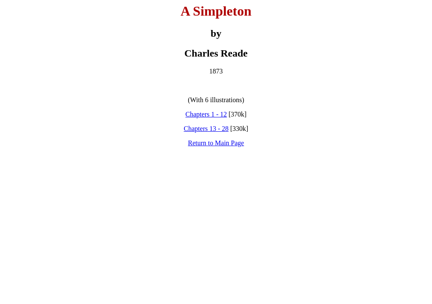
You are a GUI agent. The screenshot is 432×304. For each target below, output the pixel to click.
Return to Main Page (216, 143)
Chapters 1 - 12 (206, 114)
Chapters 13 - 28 (206, 128)
